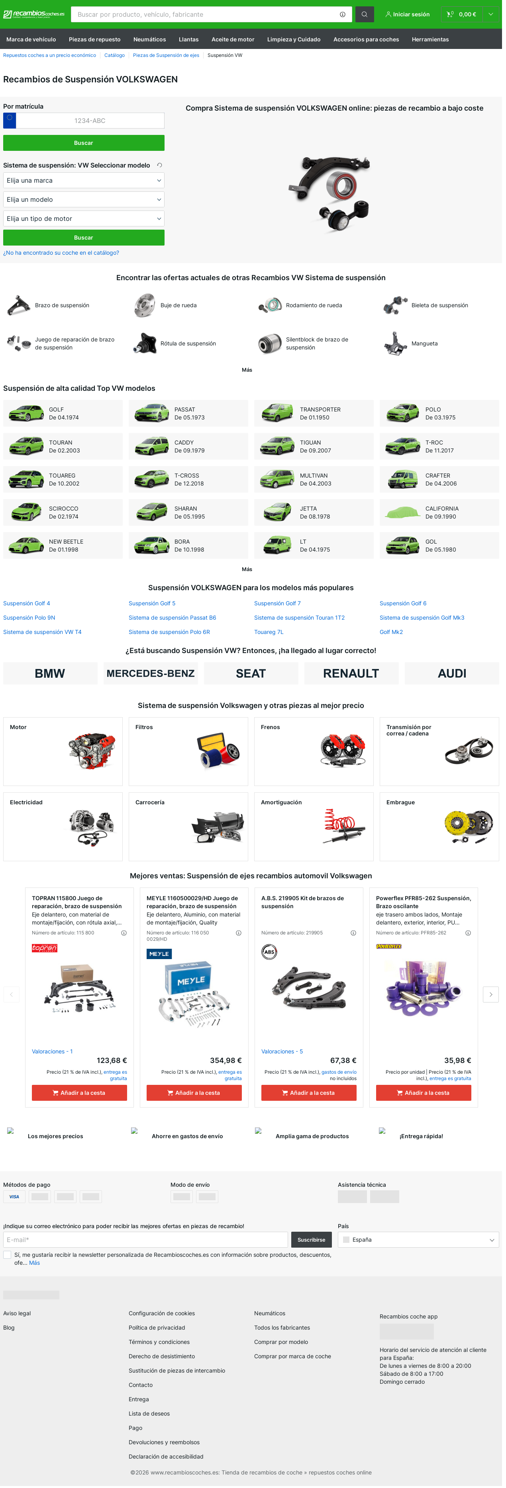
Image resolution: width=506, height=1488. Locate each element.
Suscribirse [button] (312, 1239)
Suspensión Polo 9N (29, 617)
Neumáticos (149, 39)
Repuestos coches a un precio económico (49, 55)
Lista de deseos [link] (149, 1413)
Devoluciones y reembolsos (164, 1442)
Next (491, 994)
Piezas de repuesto (95, 39)
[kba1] (90, 121)
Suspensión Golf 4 (26, 603)
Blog (9, 1327)
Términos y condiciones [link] (159, 1341)
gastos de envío (339, 1072)
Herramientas (430, 39)
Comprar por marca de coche (292, 1356)
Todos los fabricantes (282, 1327)
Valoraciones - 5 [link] (282, 1051)
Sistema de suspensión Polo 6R (169, 631)
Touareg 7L (269, 631)
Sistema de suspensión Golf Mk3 (422, 617)
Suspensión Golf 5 (152, 603)
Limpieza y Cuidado (294, 39)
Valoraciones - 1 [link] (52, 1051)
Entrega (139, 1399)
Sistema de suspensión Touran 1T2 (299, 617)
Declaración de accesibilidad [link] (166, 1456)
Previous (12, 994)
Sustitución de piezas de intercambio (177, 1370)
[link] (470, 14)
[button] (342, 14)
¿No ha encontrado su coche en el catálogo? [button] (61, 252)
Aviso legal (17, 1313)
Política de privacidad (157, 1327)
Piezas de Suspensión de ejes (166, 55)
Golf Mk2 (391, 631)
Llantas (189, 39)
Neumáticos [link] (269, 1313)
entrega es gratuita (115, 1075)
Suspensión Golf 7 (277, 603)
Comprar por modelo (281, 1341)
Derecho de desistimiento (162, 1356)
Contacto (141, 1384)
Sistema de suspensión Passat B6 (172, 617)
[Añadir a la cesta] (79, 1093)
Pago (135, 1427)
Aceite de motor (233, 39)
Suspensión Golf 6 (403, 603)
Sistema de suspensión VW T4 (42, 631)
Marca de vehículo (31, 39)
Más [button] (34, 1262)
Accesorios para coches (366, 39)
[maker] (84, 180)
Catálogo (114, 55)
